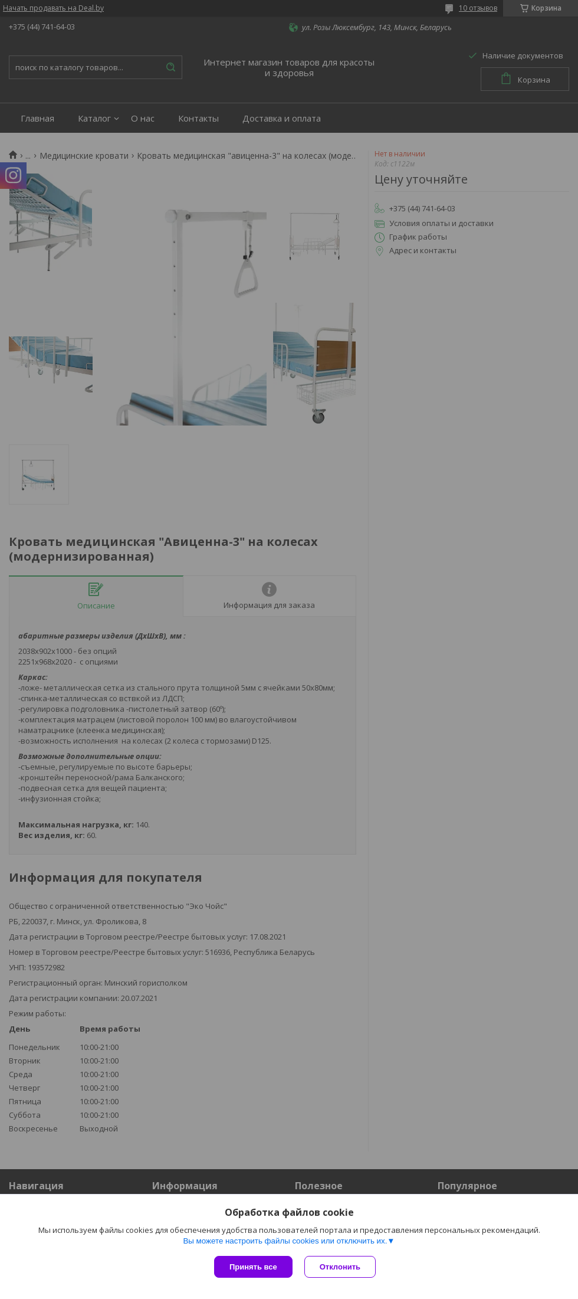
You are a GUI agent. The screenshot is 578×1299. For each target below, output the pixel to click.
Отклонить (340, 1266)
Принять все (253, 1266)
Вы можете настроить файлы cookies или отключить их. (285, 1240)
